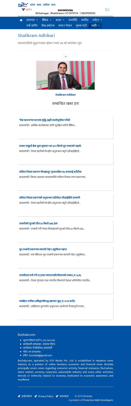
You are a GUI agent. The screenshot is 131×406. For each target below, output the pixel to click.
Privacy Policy (45, 396)
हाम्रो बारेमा (27, 396)
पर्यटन (96, 20)
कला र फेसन (65, 25)
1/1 (66, 56)
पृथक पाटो (81, 25)
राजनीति (73, 20)
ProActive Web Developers (98, 400)
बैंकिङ (45, 20)
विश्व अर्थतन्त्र (48, 25)
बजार (58, 20)
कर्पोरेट (85, 20)
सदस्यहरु (64, 396)
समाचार (30, 20)
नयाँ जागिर (32, 25)
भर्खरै (94, 25)
